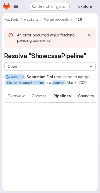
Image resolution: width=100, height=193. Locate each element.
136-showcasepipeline (25, 83)
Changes (86, 96)
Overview (16, 96)
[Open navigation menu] (15, 6)
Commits (39, 96)
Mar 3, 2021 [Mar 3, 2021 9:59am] (77, 82)
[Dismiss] (89, 35)
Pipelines (62, 96)
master (59, 83)
